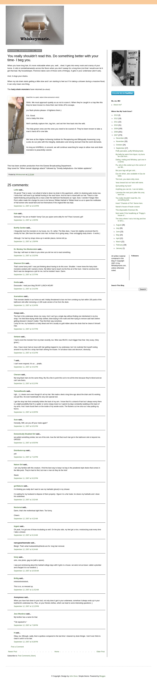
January (119, 248)
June (118, 232)
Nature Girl (18, 465)
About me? (117, 105)
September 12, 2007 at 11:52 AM (26, 590)
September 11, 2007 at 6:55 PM (26, 443)
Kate (16, 214)
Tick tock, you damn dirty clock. (127, 179)
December (120, 138)
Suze (16, 420)
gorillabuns (18, 486)
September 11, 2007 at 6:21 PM (26, 383)
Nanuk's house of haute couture (128, 207)
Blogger (102, 676)
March (118, 242)
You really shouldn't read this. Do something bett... (128, 199)
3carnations (18, 296)
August (119, 225)
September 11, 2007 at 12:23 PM (26, 206)
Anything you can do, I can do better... (130, 189)
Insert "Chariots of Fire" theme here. (129, 203)
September (120, 148)
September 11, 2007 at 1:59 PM (26, 241)
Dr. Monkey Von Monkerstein (25, 249)
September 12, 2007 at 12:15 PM (26, 606)
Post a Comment (17, 647)
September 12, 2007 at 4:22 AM (26, 519)
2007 (116, 135)
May (118, 235)
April (118, 238)
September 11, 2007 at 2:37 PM (26, 275)
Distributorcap (20, 450)
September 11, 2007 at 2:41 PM (26, 289)
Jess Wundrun (20, 614)
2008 (116, 132)
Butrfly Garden (20, 228)
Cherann (17, 375)
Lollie (16, 190)
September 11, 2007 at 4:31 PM (26, 353)
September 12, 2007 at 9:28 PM (26, 642)
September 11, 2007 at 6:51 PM (26, 426)
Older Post (100, 652)
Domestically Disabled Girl (24, 434)
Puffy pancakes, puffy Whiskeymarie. (130, 151)
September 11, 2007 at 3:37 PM (26, 329)
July (118, 228)
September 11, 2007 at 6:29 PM (26, 412)
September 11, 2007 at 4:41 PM (26, 367)
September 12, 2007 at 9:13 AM (26, 535)
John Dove (73, 676)
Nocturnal (18, 507)
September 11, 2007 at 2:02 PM (26, 256)
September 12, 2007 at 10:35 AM (26, 571)
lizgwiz (16, 526)
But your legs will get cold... (126, 170)
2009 (116, 129)
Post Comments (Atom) (27, 656)
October (119, 145)
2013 (116, 115)
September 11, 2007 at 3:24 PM (26, 305)
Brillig (16, 578)
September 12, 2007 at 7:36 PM (26, 625)
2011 (116, 122)
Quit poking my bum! (123, 186)
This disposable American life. (127, 210)
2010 (116, 125)
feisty (16, 557)
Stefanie (17, 337)
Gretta (16, 282)
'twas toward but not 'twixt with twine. (129, 183)
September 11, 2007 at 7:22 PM (26, 457)
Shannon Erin (19, 263)
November (120, 141)
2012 (116, 118)
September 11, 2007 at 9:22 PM (26, 478)
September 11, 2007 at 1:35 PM (26, 220)
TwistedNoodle (20, 391)
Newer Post (12, 652)
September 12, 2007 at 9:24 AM (26, 549)
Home (57, 652)
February (119, 245)
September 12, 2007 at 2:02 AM (26, 500)
